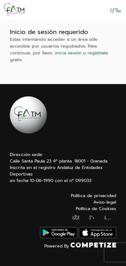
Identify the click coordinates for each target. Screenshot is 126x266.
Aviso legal (104, 202)
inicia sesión (68, 52)
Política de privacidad (93, 195)
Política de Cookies (96, 208)
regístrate (97, 52)
